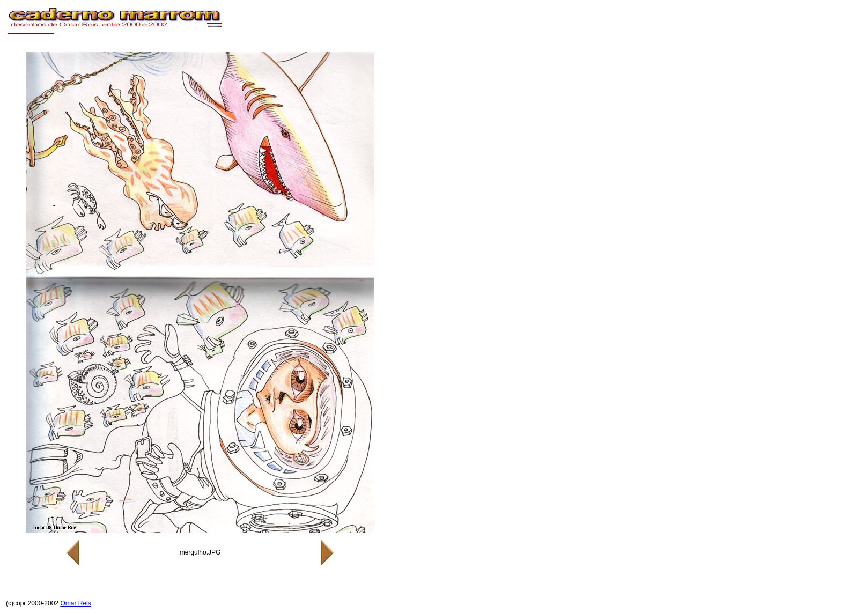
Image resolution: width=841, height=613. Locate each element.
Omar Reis (75, 603)
